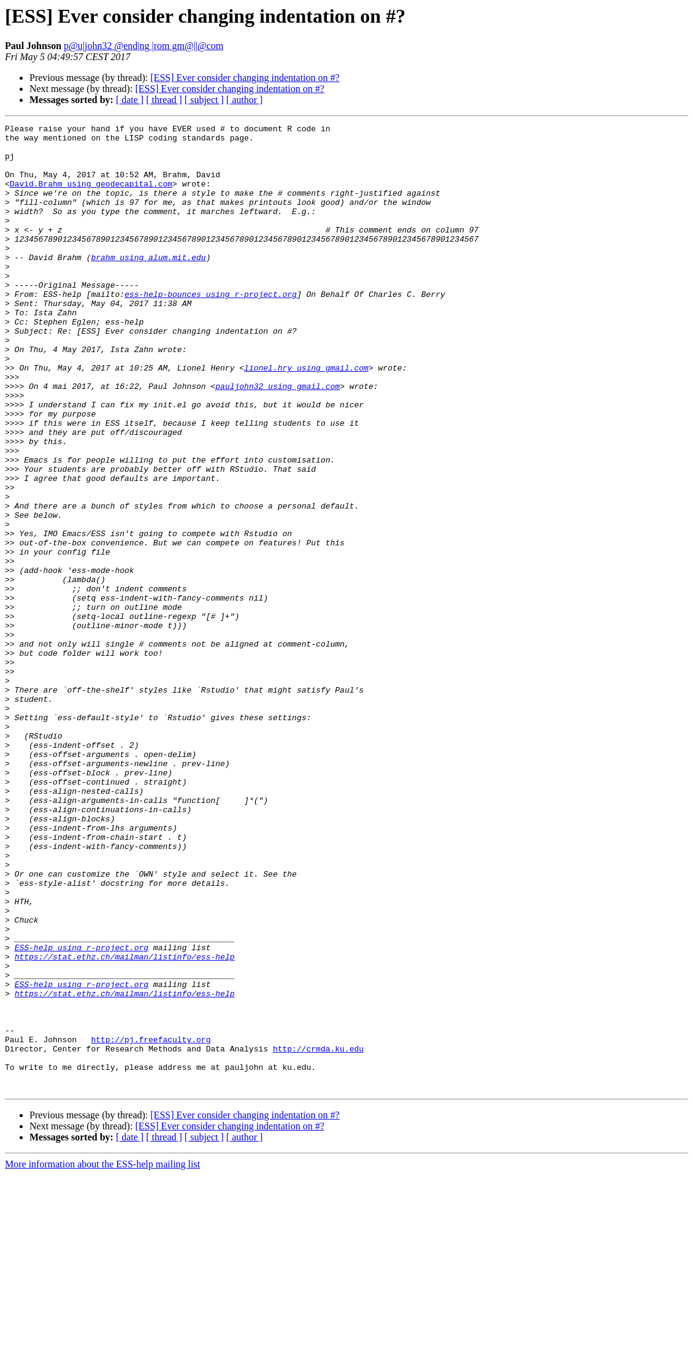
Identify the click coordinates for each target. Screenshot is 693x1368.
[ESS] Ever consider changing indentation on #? (244, 77)
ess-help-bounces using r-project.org (210, 328)
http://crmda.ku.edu (318, 1234)
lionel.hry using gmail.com (306, 417)
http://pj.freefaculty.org (150, 1223)
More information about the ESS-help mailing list (102, 1357)
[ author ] (244, 99)
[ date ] (130, 99)
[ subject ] (204, 99)
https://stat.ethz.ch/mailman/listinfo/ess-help (125, 1123)
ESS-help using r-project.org (81, 1112)
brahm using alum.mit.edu (148, 284)
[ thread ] (164, 99)
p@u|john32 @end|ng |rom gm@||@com (143, 45)
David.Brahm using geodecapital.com (91, 196)
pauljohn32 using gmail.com (277, 439)
